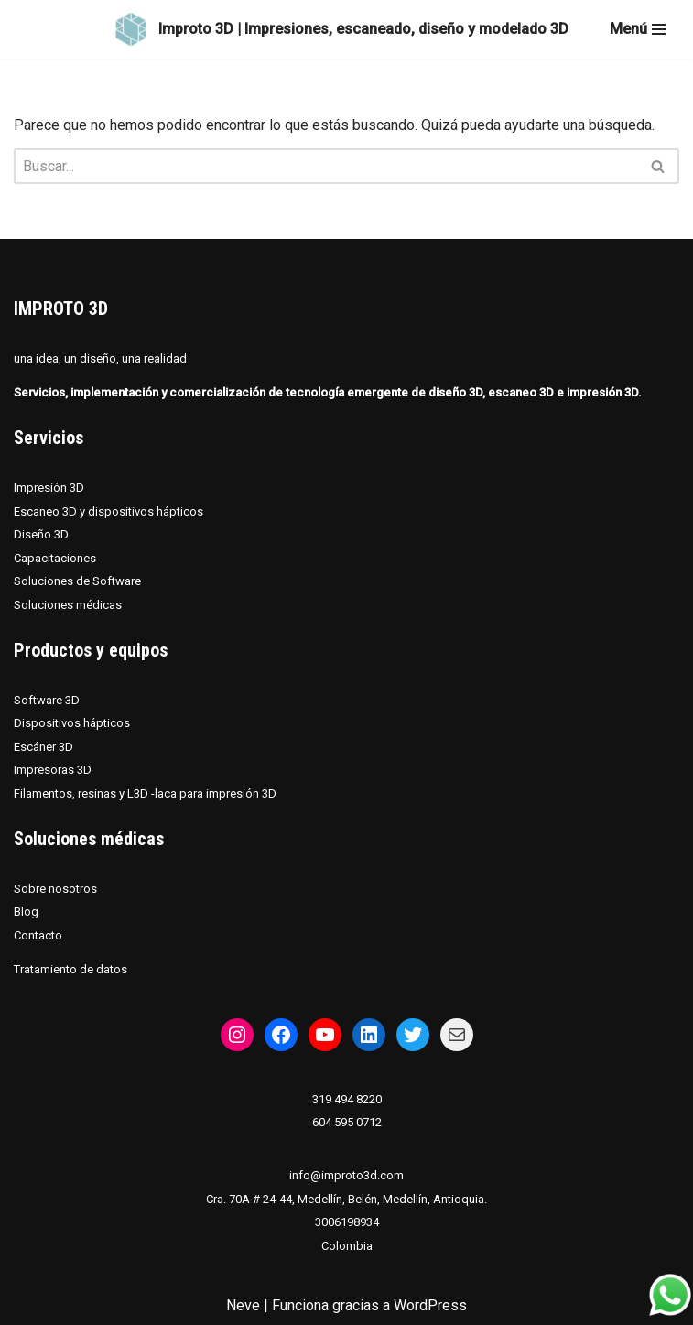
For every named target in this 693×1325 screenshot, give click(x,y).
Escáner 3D (43, 747)
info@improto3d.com (346, 1175)
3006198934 (347, 1222)
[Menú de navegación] (637, 29)
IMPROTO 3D (61, 309)
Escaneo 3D (47, 511)
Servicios (48, 438)
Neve (243, 1305)
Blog (26, 911)
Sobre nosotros (55, 889)
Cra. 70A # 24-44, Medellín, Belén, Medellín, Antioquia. (346, 1199)
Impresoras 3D (53, 770)
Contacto (38, 935)
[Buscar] (326, 166)
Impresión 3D (49, 487)
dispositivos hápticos (145, 511)
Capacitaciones (55, 558)
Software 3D (47, 700)
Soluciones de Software (77, 581)
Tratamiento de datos (70, 969)
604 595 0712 (347, 1122)
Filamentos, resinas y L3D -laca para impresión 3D (145, 793)
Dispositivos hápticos (72, 723)
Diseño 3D (41, 534)
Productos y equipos (91, 650)
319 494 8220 (347, 1099)
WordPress (430, 1305)
